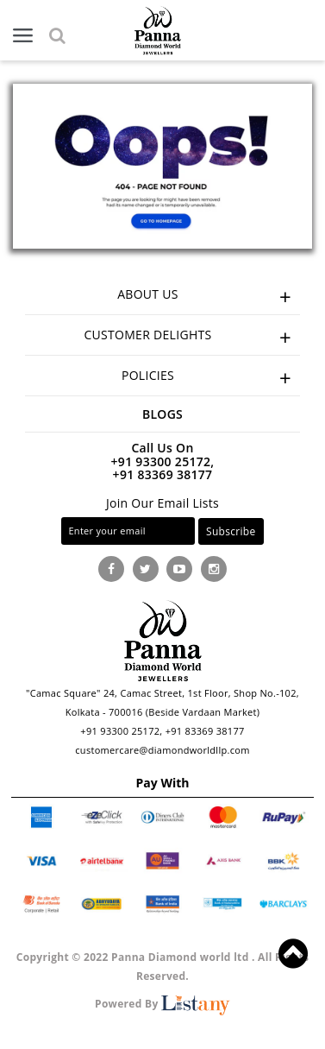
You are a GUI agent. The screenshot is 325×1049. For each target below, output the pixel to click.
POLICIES (211, 378)
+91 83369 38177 (163, 474)
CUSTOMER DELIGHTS (192, 337)
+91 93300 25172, (163, 461)
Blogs (162, 414)
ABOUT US (208, 296)
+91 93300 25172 (119, 730)
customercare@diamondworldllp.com (162, 749)
